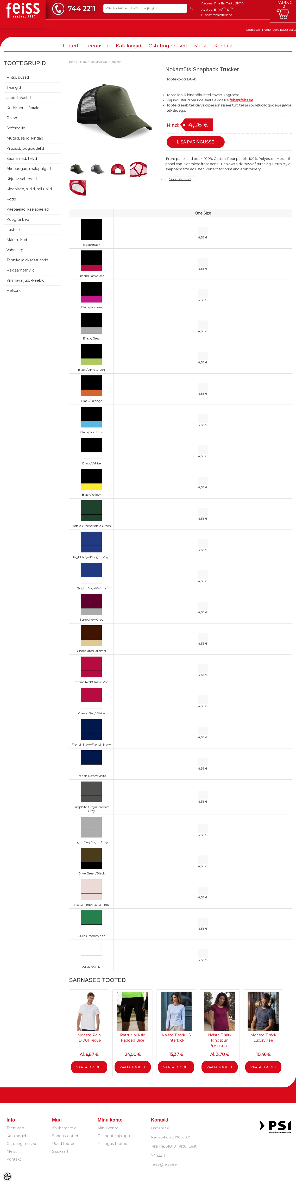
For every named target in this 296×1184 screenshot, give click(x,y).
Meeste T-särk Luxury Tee (263, 1038)
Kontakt (223, 46)
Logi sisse (253, 30)
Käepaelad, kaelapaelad (28, 209)
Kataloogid (128, 46)
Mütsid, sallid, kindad (25, 138)
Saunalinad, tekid (22, 158)
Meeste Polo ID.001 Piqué (89, 1038)
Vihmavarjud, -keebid (26, 280)
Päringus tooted (112, 1143)
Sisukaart (60, 1151)
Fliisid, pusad (18, 77)
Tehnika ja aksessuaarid (27, 260)
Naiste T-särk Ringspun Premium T (219, 1040)
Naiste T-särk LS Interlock (176, 1038)
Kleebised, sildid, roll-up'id (29, 189)
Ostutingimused (168, 46)
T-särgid (14, 87)
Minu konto (108, 1128)
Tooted (70, 46)
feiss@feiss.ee (222, 15)
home (73, 62)
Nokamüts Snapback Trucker (100, 62)
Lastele (13, 229)
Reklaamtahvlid (21, 270)
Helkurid (14, 290)
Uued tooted (63, 1143)
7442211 (158, 1155)
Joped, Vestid (19, 97)
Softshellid (16, 128)
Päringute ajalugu (114, 1135)
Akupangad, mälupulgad (29, 168)
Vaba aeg (15, 250)
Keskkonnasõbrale (23, 107)
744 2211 (82, 8)
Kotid (11, 199)
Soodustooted (65, 1135)
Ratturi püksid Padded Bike (132, 1038)
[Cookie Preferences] (7, 1176)
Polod (12, 118)
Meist (200, 46)
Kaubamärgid (64, 1128)
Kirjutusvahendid (22, 179)
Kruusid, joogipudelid (25, 148)
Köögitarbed (18, 219)
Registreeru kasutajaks (279, 30)
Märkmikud (17, 239)
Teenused (97, 46)
